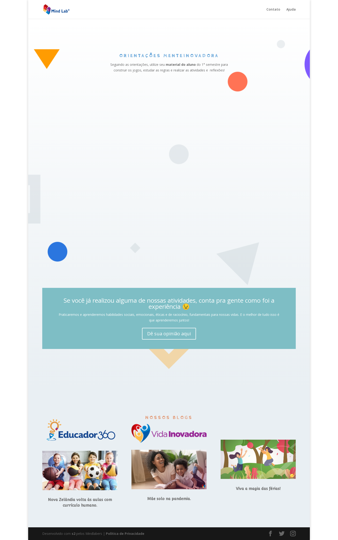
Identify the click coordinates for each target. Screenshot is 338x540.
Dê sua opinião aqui (169, 333)
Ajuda (291, 10)
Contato (273, 10)
